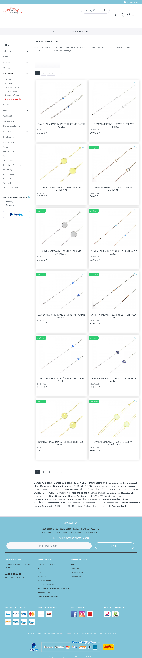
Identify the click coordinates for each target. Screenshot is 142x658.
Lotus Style (100, 486)
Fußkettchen (10, 79)
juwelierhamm (9, 174)
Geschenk (16, 116)
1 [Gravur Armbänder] (37, 73)
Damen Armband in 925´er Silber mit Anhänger (61, 189)
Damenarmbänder (12, 87)
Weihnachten (8, 183)
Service (6, 147)
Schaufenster (8, 121)
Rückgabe (42, 576)
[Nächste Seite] (43, 73)
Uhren (16, 111)
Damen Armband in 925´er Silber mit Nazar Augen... (61, 316)
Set (4, 156)
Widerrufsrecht (45, 580)
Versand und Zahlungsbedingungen (48, 594)
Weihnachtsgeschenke (12, 178)
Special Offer (8, 142)
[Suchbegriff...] (95, 10)
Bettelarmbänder (12, 83)
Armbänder (16, 74)
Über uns (75, 568)
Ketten (16, 105)
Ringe (16, 57)
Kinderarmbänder (12, 95)
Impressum (76, 576)
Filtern (41, 65)
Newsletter (76, 564)
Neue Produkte (9, 151)
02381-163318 (13, 574)
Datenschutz (77, 572)
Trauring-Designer (46, 564)
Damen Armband (43, 482)
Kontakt (42, 572)
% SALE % (16, 132)
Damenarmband (98, 482)
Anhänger (16, 63)
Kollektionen (16, 137)
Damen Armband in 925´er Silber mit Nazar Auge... (61, 125)
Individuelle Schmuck (12, 165)
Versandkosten (65, 633)
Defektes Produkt (46, 584)
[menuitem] (120, 2)
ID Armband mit (63, 493)
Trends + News (9, 160)
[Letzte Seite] (51, 73)
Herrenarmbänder (12, 91)
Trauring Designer (16, 188)
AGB (39, 568)
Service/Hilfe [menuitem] (130, 2)
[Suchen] (105, 10)
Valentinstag (16, 51)
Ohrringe (16, 68)
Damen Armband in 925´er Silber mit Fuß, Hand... (61, 443)
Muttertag (7, 169)
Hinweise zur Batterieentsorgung (53, 588)
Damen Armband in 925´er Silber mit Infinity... (114, 125)
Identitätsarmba (115, 483)
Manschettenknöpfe (16, 126)
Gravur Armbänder (13, 99)
